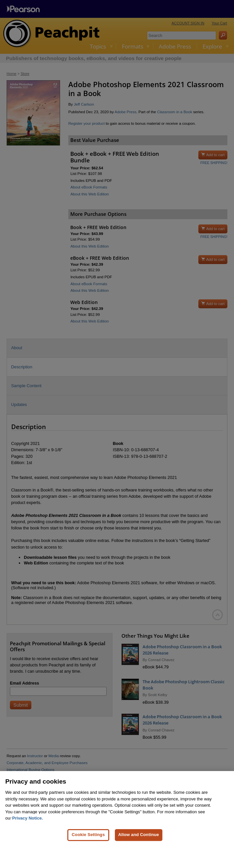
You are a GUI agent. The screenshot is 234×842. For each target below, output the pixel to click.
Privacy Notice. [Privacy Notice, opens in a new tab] (27, 822)
